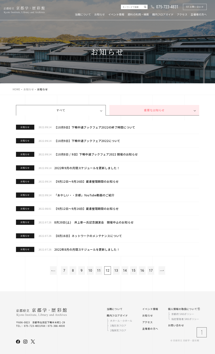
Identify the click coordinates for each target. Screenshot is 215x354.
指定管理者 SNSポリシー (185, 319)
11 (99, 270)
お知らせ (99, 14)
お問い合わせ (195, 7)
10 (90, 270)
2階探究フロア (118, 330)
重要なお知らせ (154, 110)
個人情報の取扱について (182, 309)
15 (133, 270)
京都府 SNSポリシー (182, 314)
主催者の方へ (199, 14)
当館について (83, 14)
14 (125, 270)
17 (151, 270)
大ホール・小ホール (121, 320)
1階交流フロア (118, 325)
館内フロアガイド (163, 14)
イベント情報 (116, 14)
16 (142, 270)
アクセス (182, 14)
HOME (16, 89)
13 (116, 270)
